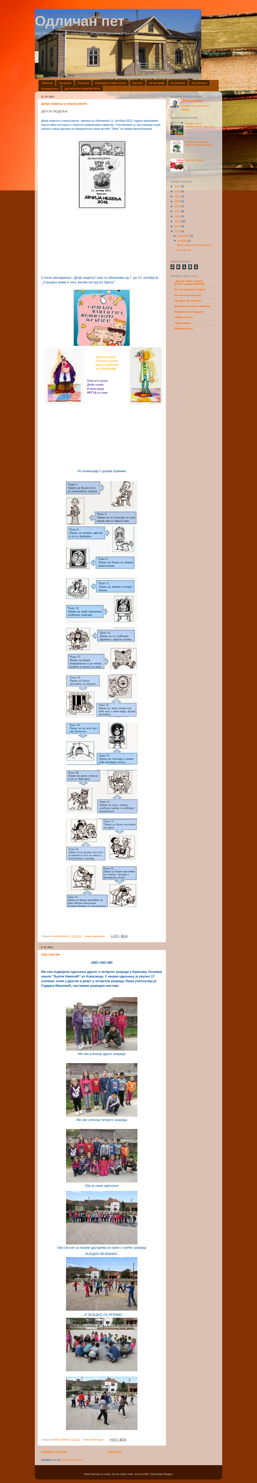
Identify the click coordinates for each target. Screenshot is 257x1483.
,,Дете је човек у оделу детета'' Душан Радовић (189, 282)
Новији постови (54, 1452)
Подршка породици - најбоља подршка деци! (199, 143)
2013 (177, 231)
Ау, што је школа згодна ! (190, 289)
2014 (177, 226)
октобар (183, 240)
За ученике (178, 82)
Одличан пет (80, 21)
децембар (184, 235)
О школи (83, 82)
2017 (177, 211)
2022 (177, 191)
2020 (177, 201)
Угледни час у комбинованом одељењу (200, 125)
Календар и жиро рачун (110, 82)
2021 (177, 196)
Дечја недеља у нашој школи (64, 103)
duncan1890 (141, 1474)
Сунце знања (182, 323)
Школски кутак (183, 328)
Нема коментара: (95, 936)
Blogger (168, 1474)
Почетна (47, 82)
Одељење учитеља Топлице (192, 306)
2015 (177, 221)
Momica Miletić (194, 100)
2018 (177, 206)
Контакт (137, 82)
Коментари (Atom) (72, 1459)
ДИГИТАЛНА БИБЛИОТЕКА (82, 88)
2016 (177, 216)
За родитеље (49, 88)
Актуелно (65, 82)
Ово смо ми (50, 954)
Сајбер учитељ (183, 317)
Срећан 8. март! (194, 160)
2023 (177, 186)
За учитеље (199, 82)
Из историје (157, 82)
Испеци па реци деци (187, 295)
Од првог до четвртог (187, 300)
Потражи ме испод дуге (189, 311)
